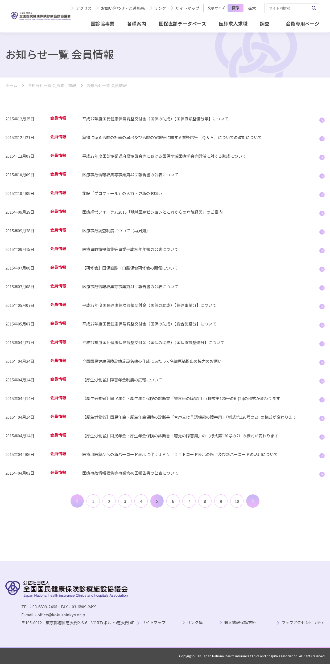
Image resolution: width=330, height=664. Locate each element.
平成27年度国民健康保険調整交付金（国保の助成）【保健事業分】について (149, 305)
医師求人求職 (233, 23)
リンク (160, 8)
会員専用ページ (302, 23)
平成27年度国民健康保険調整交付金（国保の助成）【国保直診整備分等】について (155, 118)
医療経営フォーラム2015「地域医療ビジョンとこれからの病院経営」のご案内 (152, 212)
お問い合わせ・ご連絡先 (123, 8)
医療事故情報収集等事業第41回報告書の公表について (130, 286)
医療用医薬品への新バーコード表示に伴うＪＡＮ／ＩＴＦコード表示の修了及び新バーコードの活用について (180, 454)
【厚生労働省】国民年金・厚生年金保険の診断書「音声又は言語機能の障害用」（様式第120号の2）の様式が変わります (189, 417)
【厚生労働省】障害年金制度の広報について (122, 379)
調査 (264, 23)
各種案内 (136, 23)
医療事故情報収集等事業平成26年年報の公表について (130, 249)
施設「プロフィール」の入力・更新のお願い (122, 193)
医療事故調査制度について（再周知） (116, 230)
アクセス (84, 8)
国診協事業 (102, 23)
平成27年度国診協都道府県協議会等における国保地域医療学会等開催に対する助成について (164, 156)
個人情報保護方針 (240, 622)
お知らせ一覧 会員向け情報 (51, 85)
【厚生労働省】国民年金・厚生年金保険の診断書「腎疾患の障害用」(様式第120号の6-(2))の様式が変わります (181, 398)
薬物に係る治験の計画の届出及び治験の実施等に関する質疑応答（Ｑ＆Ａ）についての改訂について (172, 137)
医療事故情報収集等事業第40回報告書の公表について (130, 473)
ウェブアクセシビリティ (303, 622)
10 (237, 501)
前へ (77, 501)
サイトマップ (187, 8)
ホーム (11, 85)
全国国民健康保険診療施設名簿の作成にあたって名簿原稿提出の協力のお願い (152, 361)
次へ (252, 501)
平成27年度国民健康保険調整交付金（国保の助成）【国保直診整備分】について (153, 342)
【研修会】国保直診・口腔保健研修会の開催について (130, 268)
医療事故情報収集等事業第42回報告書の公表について (130, 174)
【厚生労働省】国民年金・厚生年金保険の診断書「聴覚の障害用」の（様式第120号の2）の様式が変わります (180, 435)
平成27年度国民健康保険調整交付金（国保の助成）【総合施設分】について (149, 324)
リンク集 (195, 622)
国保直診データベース (182, 23)
